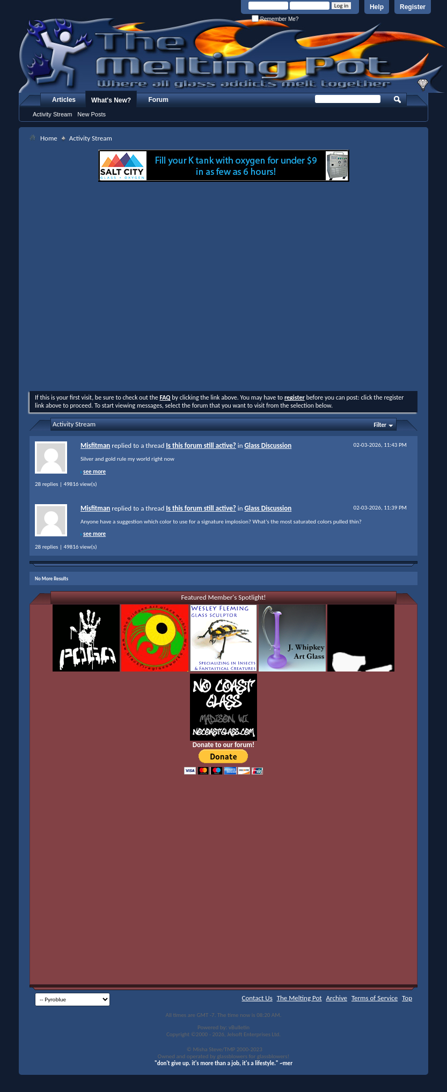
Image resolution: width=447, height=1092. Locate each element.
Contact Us (257, 998)
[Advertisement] (131, 287)
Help (377, 7)
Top (407, 998)
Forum (158, 100)
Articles (64, 100)
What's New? (111, 100)
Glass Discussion (267, 445)
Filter (379, 425)
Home (48, 138)
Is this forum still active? (201, 445)
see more (94, 471)
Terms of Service (374, 998)
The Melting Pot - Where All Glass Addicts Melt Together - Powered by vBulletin (233, 55)
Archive (336, 998)
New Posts (91, 114)
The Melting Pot (299, 998)
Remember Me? (275, 19)
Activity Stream (52, 114)
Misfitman (95, 445)
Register (413, 7)
